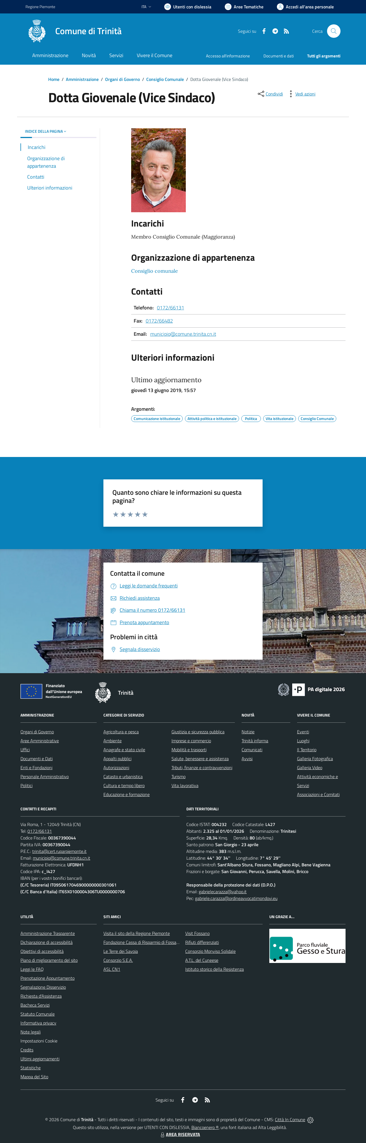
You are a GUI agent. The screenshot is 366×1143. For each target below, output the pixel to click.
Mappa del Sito (34, 1076)
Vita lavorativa (185, 785)
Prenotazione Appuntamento (47, 978)
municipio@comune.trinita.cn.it (183, 334)
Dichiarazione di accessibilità (46, 942)
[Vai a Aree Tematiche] (244, 6)
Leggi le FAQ (32, 969)
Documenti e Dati (36, 758)
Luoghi (303, 740)
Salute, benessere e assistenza (200, 758)
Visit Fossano (197, 933)
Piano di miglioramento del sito (49, 960)
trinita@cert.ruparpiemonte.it (59, 851)
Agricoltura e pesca (121, 731)
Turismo (179, 776)
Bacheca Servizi (35, 1005)
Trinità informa (255, 740)
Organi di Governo (122, 79)
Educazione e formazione (126, 794)
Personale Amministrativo (44, 776)
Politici (26, 785)
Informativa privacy (38, 1023)
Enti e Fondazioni (36, 767)
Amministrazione (82, 79)
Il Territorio (306, 749)
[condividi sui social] (270, 93)
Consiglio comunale (154, 271)
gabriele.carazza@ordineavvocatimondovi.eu (236, 898)
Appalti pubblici (117, 758)
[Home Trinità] (74, 31)
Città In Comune (290, 1119)
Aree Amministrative (39, 740)
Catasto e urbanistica (123, 776)
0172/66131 (170, 307)
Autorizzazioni (116, 767)
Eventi (303, 731)
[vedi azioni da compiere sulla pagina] (301, 93)
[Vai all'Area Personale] (305, 6)
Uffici (25, 749)
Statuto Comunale (37, 1014)
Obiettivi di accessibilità (42, 951)
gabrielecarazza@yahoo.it (223, 891)
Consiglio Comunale (165, 79)
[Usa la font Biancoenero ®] (187, 6)
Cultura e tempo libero (124, 785)
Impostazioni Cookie (38, 1040)
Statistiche (30, 1067)
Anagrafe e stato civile (124, 749)
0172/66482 (159, 321)
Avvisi (247, 758)
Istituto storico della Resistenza (214, 969)
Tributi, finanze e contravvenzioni (202, 767)
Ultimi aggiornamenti (39, 1058)
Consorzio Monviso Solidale (210, 951)
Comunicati (252, 749)
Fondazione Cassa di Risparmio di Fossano (142, 942)
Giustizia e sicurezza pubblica (198, 731)
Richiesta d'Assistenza (41, 996)
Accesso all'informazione (228, 56)
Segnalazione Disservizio (43, 987)
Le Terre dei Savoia (120, 951)
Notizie (248, 731)
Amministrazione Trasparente (47, 933)
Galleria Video (309, 767)
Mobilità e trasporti (189, 749)
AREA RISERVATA (179, 1134)
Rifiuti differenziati (202, 942)
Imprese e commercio (191, 740)
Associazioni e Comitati (318, 794)
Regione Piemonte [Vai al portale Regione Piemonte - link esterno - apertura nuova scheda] (40, 7)
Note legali (30, 1031)
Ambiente (112, 740)
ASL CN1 (111, 969)
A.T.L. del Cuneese (201, 960)
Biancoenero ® (205, 1127)
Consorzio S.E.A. (118, 960)
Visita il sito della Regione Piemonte (136, 933)
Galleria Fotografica (315, 758)
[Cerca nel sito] (333, 31)
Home (53, 79)
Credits (26, 1049)
